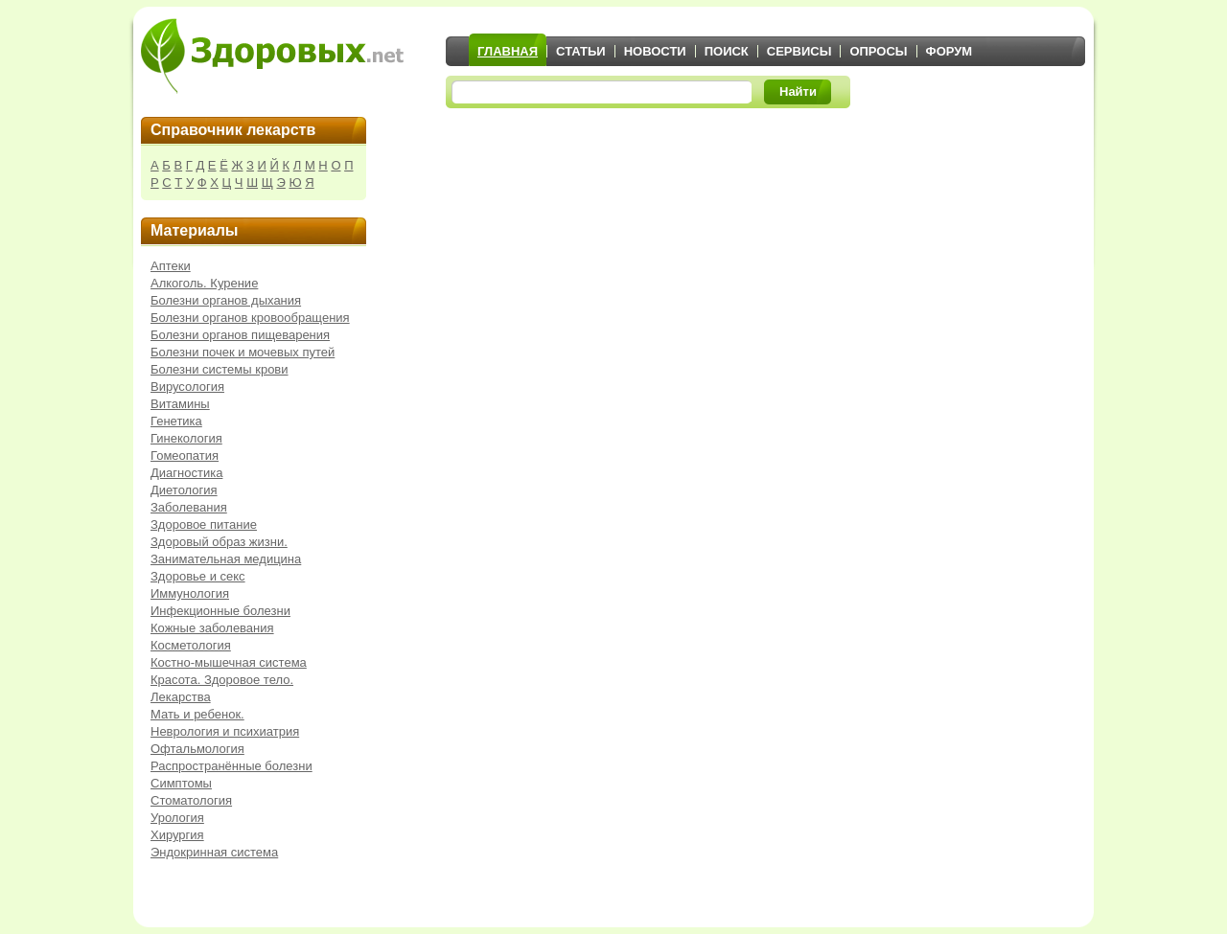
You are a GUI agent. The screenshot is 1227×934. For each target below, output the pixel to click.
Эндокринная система (214, 852)
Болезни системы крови (219, 369)
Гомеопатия (184, 455)
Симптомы (181, 783)
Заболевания (188, 507)
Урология (177, 817)
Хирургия (177, 835)
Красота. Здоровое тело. (221, 679)
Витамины (180, 404)
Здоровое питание (203, 524)
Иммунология (189, 593)
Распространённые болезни (231, 766)
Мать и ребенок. (197, 714)
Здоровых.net (272, 55)
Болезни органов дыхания (225, 300)
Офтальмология (197, 748)
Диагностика (186, 473)
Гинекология (186, 438)
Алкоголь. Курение (204, 283)
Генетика (176, 421)
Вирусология (187, 386)
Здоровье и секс (197, 576)
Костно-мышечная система (228, 662)
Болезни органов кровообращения (250, 317)
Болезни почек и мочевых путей (242, 352)
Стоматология (191, 800)
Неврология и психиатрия (224, 731)
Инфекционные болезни (220, 611)
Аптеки (170, 266)
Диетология (184, 490)
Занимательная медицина (225, 559)
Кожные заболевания (212, 628)
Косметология (190, 645)
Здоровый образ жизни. (219, 542)
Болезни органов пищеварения (240, 335)
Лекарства (180, 697)
